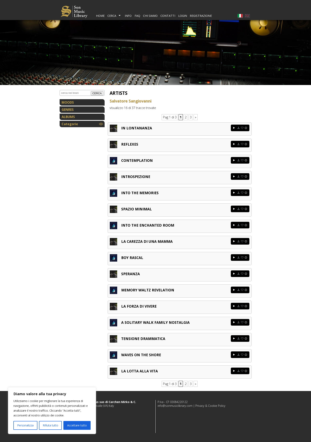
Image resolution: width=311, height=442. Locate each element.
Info (128, 16)
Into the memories (140, 192)
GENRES (68, 109)
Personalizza (25, 425)
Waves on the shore (141, 354)
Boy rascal (132, 257)
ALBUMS (68, 117)
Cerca (111, 16)
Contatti (167, 16)
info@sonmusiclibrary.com (175, 406)
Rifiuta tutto (50, 425)
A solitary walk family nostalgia (155, 322)
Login (182, 16)
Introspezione (135, 176)
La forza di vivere (139, 306)
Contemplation (137, 160)
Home (100, 16)
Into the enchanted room (147, 225)
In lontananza (136, 128)
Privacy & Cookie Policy (210, 406)
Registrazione (201, 16)
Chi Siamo (150, 16)
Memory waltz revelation (147, 290)
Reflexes (129, 144)
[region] (52, 410)
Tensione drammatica (143, 338)
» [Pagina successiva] (195, 117)
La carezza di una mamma (147, 241)
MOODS (68, 102)
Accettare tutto (77, 425)
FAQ (137, 16)
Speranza (130, 273)
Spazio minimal (136, 209)
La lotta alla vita (139, 371)
